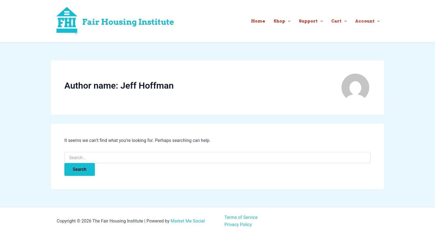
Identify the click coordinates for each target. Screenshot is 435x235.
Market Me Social (188, 221)
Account (367, 21)
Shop (282, 21)
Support (311, 21)
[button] (287, 21)
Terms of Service (241, 217)
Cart (339, 21)
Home (258, 21)
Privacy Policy (238, 224)
